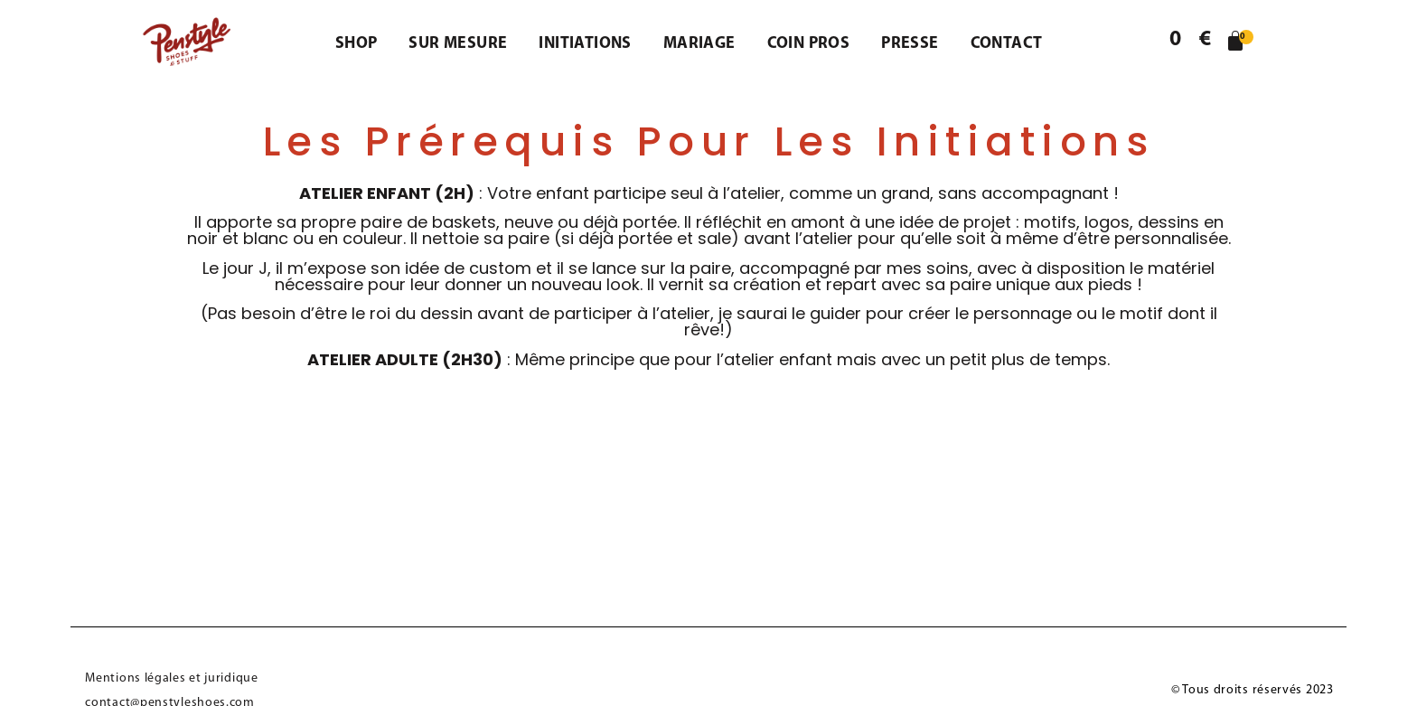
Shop (356, 43)
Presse (909, 43)
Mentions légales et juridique (171, 678)
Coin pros (808, 43)
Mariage (699, 43)
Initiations (585, 43)
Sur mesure (457, 43)
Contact (1007, 43)
